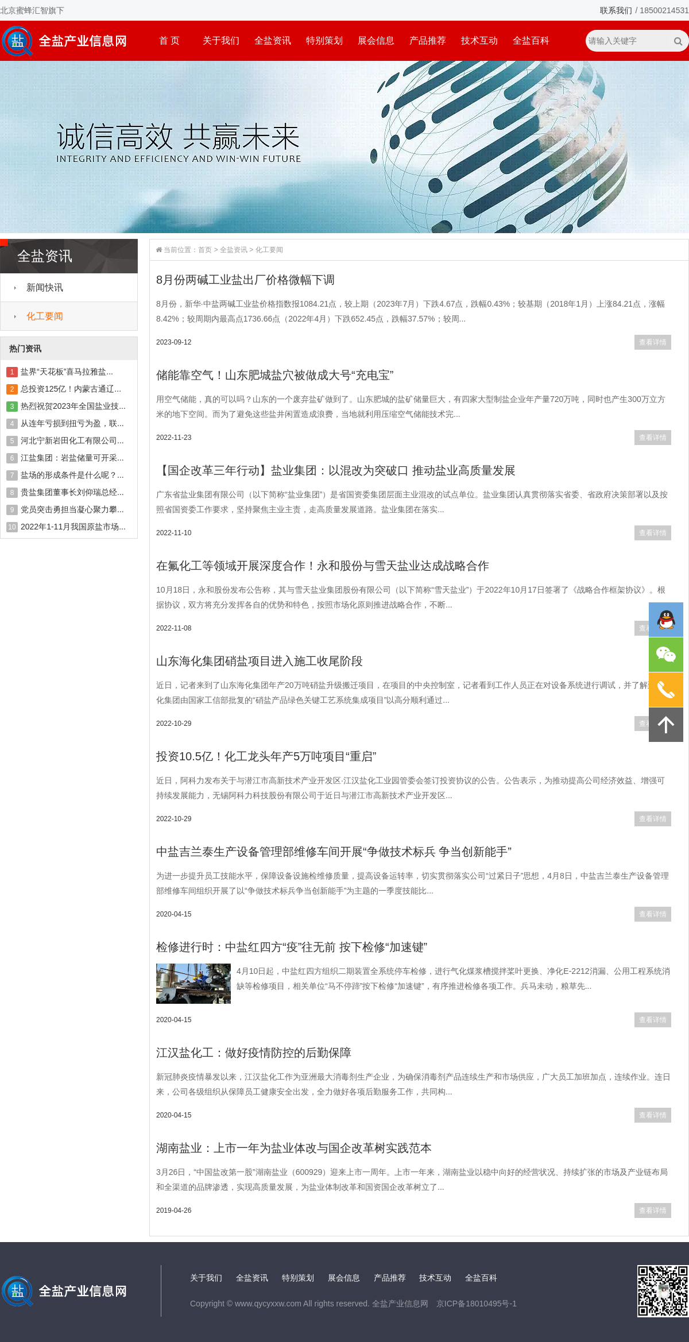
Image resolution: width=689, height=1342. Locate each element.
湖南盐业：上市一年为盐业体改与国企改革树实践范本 (294, 1148)
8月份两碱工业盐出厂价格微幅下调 (245, 279)
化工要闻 (44, 316)
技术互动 (479, 40)
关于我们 (221, 40)
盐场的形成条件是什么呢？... (72, 474)
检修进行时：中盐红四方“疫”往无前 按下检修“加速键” (291, 947)
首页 (205, 250)
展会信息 (376, 40)
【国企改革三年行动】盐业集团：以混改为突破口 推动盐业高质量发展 (336, 470)
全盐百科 (531, 40)
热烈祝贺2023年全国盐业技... (73, 406)
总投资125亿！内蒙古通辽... (71, 388)
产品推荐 (427, 40)
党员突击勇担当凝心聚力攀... (72, 509)
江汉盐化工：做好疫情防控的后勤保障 (253, 1052)
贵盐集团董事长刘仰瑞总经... (72, 492)
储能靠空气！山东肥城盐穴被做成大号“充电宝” (274, 375)
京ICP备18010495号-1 (476, 1303)
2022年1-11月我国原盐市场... (73, 526)
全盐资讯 (272, 40)
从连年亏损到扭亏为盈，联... (72, 423)
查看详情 (653, 342)
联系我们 (616, 10)
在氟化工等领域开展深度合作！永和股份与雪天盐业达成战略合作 (322, 565)
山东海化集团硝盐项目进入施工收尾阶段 (259, 661)
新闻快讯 (44, 287)
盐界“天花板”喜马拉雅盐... (67, 371)
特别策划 (324, 40)
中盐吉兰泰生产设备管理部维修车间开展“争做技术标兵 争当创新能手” (334, 851)
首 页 (169, 40)
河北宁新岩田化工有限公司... (72, 440)
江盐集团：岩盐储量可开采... (72, 457)
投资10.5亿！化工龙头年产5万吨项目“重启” (266, 756)
